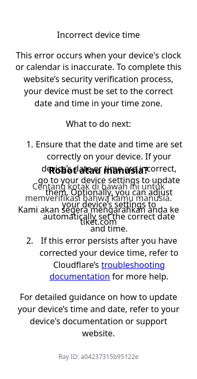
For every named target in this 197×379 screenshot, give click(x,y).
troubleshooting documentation (107, 271)
